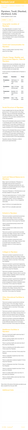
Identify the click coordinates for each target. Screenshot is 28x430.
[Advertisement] (14, 157)
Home (2, 5)
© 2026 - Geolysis (7, 427)
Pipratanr (5, 7)
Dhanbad (18, 5)
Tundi (22, 5)
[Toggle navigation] (25, 2)
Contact (23, 427)
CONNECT (4, 20)
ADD (10, 20)
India (6, 5)
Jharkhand (11, 5)
